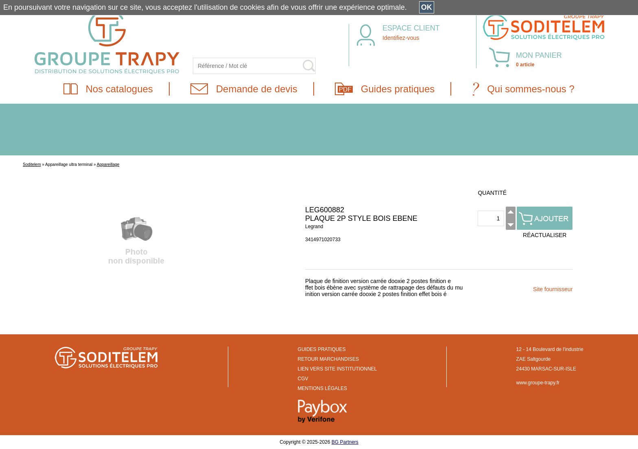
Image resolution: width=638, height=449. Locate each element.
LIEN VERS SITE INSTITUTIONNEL (337, 369)
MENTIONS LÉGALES (322, 388)
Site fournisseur (552, 289)
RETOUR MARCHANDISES (328, 359)
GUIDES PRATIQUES (322, 349)
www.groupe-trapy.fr (537, 383)
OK (426, 7)
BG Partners (345, 442)
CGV (303, 378)
